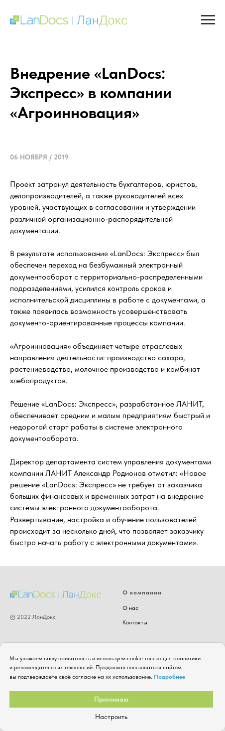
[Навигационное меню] (208, 20)
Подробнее (169, 676)
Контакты (134, 622)
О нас (130, 607)
